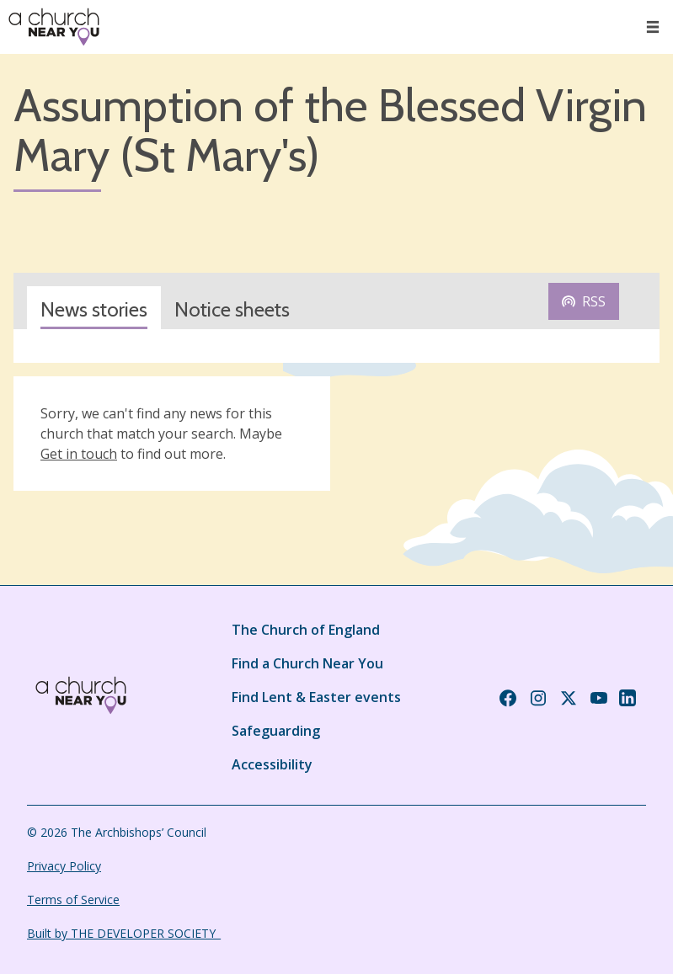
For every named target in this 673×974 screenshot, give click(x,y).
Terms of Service (73, 899)
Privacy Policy (64, 866)
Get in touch (78, 453)
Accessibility (272, 764)
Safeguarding (276, 730)
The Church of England (306, 629)
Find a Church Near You (307, 663)
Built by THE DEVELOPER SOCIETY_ (124, 933)
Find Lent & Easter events (316, 697)
